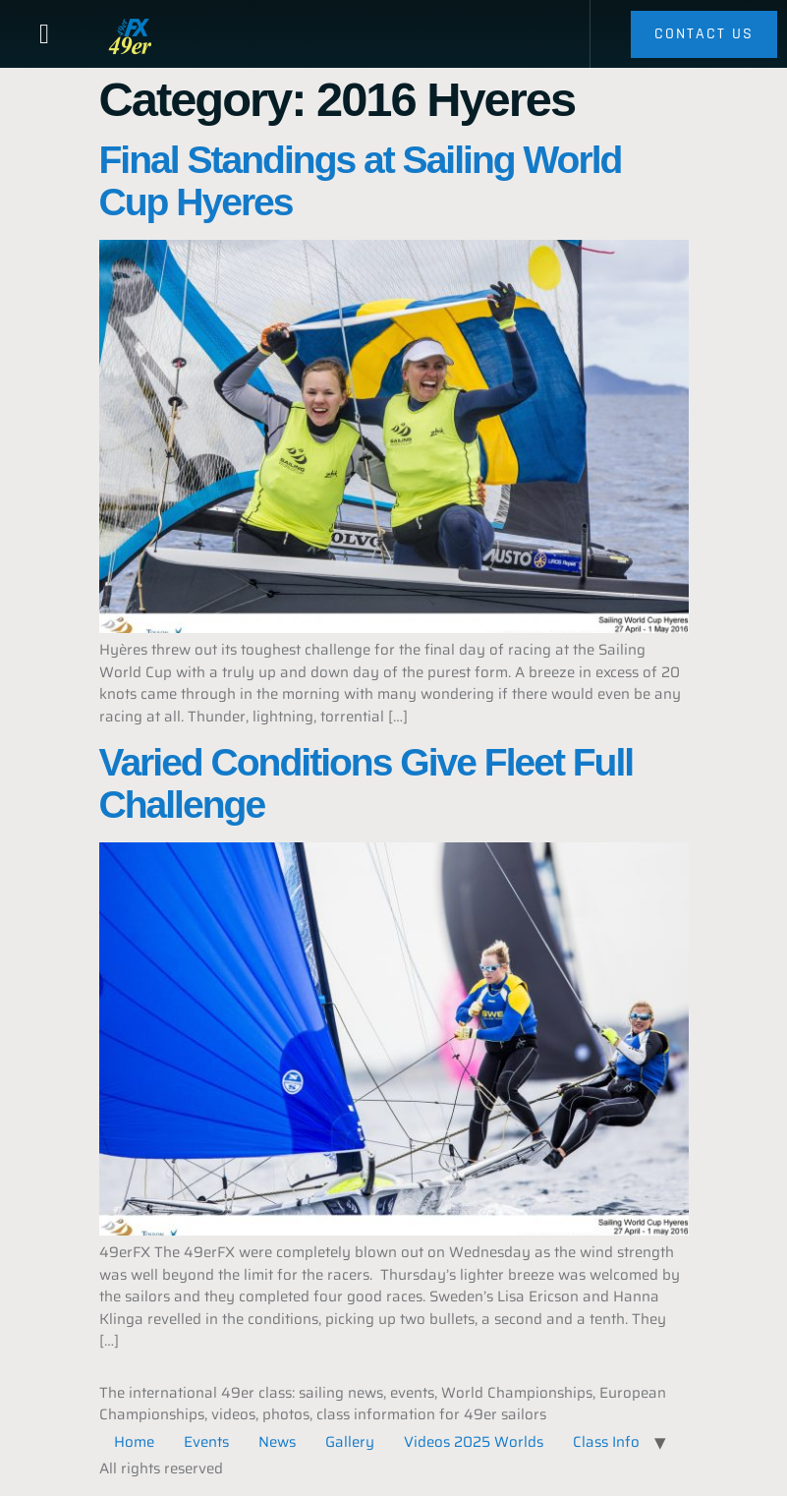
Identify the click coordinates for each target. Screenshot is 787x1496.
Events (206, 1442)
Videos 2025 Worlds (473, 1442)
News (277, 1442)
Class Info (606, 1442)
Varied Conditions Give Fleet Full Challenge (366, 783)
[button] (44, 34)
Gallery (349, 1442)
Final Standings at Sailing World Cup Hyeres (360, 181)
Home (134, 1442)
